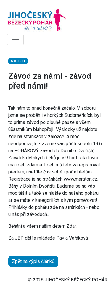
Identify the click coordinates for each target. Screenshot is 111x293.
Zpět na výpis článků (33, 261)
